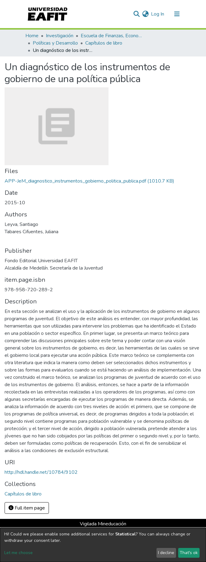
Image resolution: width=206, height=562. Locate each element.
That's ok (189, 553)
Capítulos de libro (103, 43)
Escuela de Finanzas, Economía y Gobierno (111, 35)
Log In (158, 14)
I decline (166, 553)
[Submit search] (136, 14)
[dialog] (103, 545)
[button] (145, 14)
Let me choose (18, 553)
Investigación (59, 35)
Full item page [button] (27, 508)
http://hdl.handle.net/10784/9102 (41, 472)
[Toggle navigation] (177, 14)
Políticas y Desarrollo (55, 43)
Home (32, 35)
